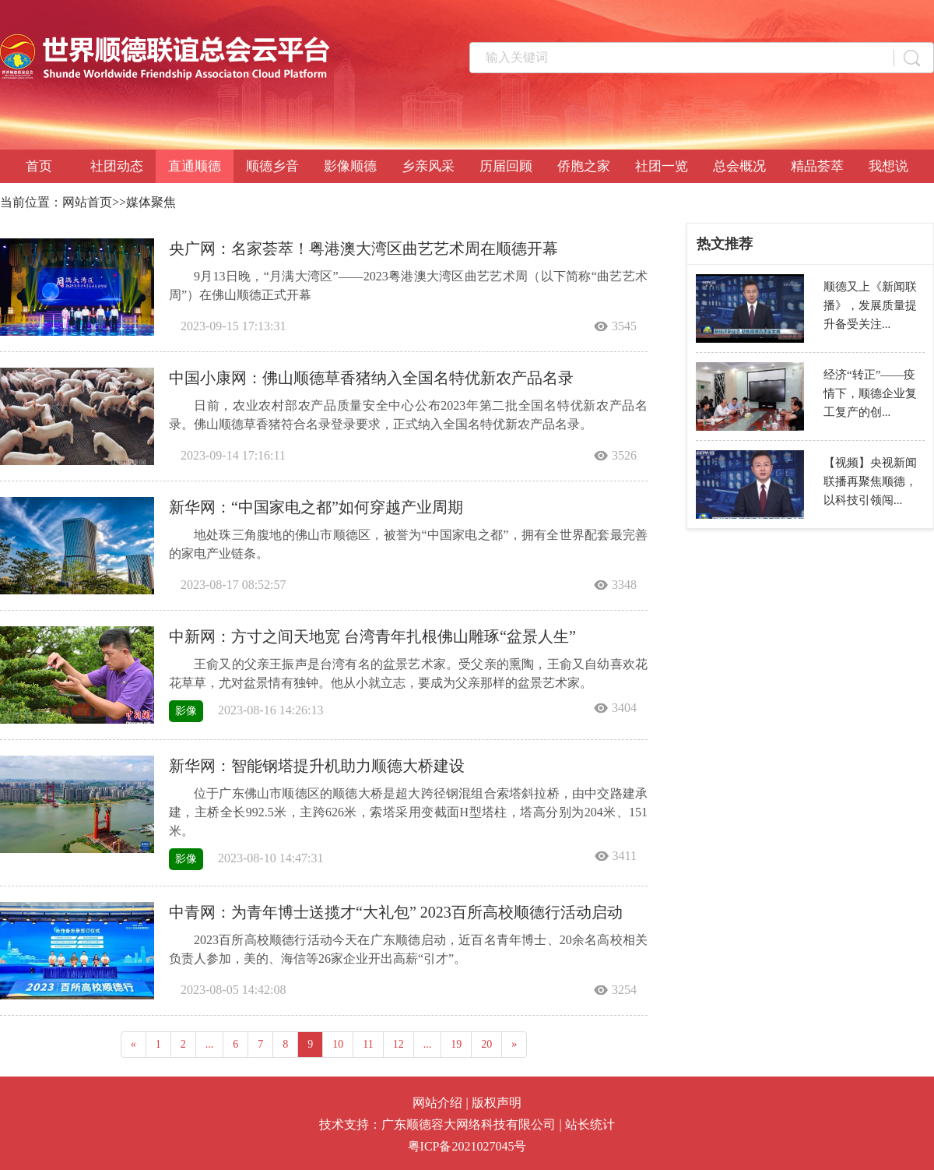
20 (486, 1044)
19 (456, 1044)
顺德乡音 (272, 166)
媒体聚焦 (151, 202)
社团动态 (116, 166)
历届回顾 (505, 166)
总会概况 (739, 166)
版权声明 (496, 1102)
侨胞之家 (583, 166)
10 (337, 1044)
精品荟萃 (817, 166)
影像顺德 (350, 166)
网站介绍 (437, 1102)
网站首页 (87, 202)
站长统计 (590, 1124)
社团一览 (661, 166)
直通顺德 (194, 166)
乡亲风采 (428, 166)
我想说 (888, 166)
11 (368, 1044)
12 (398, 1044)
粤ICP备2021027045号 (467, 1146)
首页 (38, 166)
